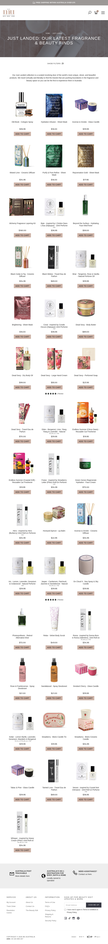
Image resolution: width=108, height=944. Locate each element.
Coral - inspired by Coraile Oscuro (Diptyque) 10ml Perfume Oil (54, 327)
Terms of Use (50, 902)
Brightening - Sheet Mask (22, 325)
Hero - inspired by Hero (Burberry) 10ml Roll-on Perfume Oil (22, 533)
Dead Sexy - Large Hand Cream (54, 375)
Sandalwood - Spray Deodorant (54, 686)
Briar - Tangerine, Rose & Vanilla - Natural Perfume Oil (86, 275)
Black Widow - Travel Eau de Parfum (54, 275)
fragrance (91, 78)
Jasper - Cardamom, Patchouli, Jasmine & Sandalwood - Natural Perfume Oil (54, 583)
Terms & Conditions (90, 910)
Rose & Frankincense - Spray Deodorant (22, 687)
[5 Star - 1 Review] (54, 393)
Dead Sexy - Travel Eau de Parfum (22, 430)
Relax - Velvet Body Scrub (54, 635)
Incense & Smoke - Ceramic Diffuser (85, 532)
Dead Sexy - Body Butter (86, 325)
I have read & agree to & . (81, 911)
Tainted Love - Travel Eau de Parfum (54, 789)
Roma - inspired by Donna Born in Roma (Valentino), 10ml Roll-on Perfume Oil (86, 637)
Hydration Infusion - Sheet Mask (54, 122)
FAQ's (47, 906)
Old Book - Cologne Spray (22, 122)
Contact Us (30, 906)
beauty (29, 81)
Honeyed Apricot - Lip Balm (54, 531)
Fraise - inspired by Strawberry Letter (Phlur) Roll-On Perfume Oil (54, 482)
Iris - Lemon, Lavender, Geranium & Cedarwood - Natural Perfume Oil (22, 583)
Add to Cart (22, 134)
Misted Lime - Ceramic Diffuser (22, 173)
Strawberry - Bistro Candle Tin (54, 737)
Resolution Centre (11, 911)
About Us (29, 902)
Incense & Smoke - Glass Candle (85, 122)
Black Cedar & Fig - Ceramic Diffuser (22, 275)
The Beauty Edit (32, 910)
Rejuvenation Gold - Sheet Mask (86, 173)
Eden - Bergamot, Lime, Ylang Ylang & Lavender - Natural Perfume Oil (54, 431)
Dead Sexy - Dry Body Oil (22, 375)
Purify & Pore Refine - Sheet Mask (54, 174)
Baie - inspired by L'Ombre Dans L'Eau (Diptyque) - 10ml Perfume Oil (54, 225)
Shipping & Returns (49, 915)
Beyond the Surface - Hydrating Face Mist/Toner (86, 224)
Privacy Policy (50, 910)
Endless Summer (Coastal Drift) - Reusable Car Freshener (22, 481)
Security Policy (50, 921)
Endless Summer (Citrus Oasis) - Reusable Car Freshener (85, 430)
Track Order (11, 906)
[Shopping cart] (96, 12)
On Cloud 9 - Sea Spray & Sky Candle (85, 582)
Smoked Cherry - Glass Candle (86, 686)
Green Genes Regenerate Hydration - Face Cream (85, 481)
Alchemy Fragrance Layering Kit (22, 223)
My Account (11, 902)
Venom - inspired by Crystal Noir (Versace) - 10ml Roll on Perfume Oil (85, 790)
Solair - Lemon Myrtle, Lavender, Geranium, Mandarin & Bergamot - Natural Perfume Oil (22, 739)
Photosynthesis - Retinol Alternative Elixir (22, 636)
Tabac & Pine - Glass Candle (22, 788)
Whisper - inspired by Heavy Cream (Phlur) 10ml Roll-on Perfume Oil (22, 840)
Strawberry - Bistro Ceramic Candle (86, 738)
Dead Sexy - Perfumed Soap (86, 375)
